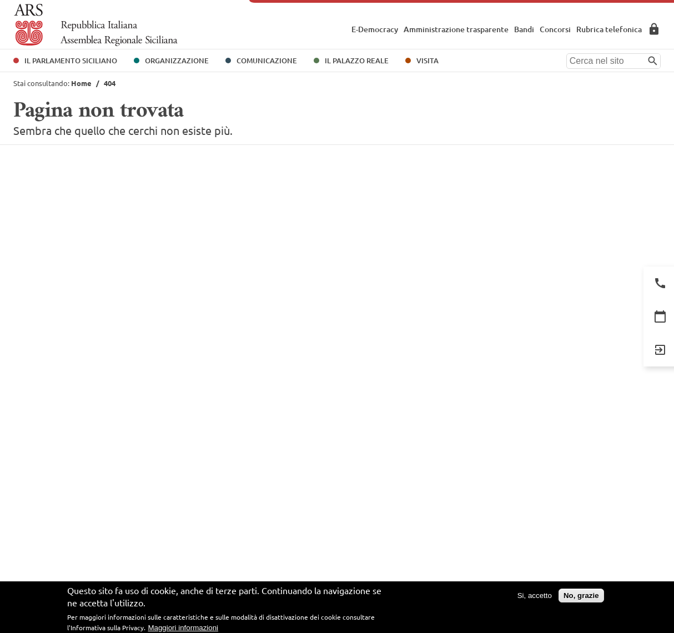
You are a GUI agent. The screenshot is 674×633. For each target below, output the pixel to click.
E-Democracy (374, 29)
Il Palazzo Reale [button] (357, 61)
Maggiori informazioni (183, 628)
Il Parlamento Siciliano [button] (70, 61)
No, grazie (581, 595)
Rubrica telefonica (609, 29)
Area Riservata (654, 29)
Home (81, 83)
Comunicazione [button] (267, 61)
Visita (427, 61)
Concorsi (555, 29)
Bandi (524, 29)
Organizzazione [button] (177, 61)
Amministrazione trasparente (456, 29)
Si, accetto (534, 595)
